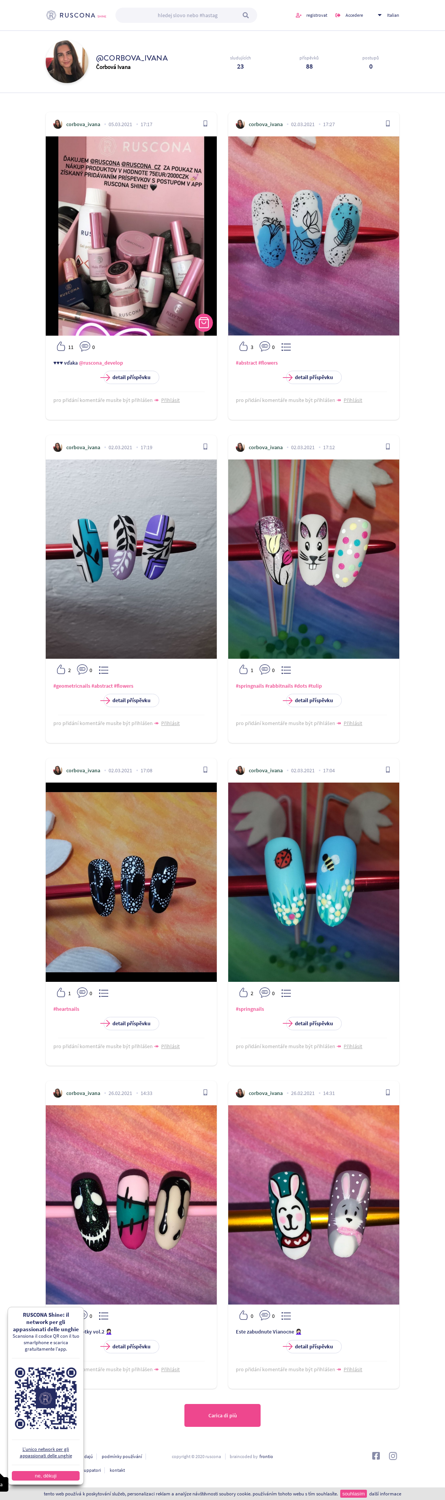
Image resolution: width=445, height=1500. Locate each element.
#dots (300, 685)
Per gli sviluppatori (83, 1470)
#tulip (315, 685)
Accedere (354, 15)
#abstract (246, 362)
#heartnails (66, 1008)
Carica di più (222, 1415)
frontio (266, 1456)
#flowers (268, 362)
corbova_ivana (83, 124)
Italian (393, 15)
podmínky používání (122, 1456)
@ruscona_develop (101, 362)
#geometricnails (71, 685)
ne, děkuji (42, 1476)
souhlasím (353, 1494)
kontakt (117, 1470)
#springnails (250, 685)
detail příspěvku (127, 377)
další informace (385, 1493)
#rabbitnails (279, 685)
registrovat (316, 15)
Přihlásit (170, 400)
